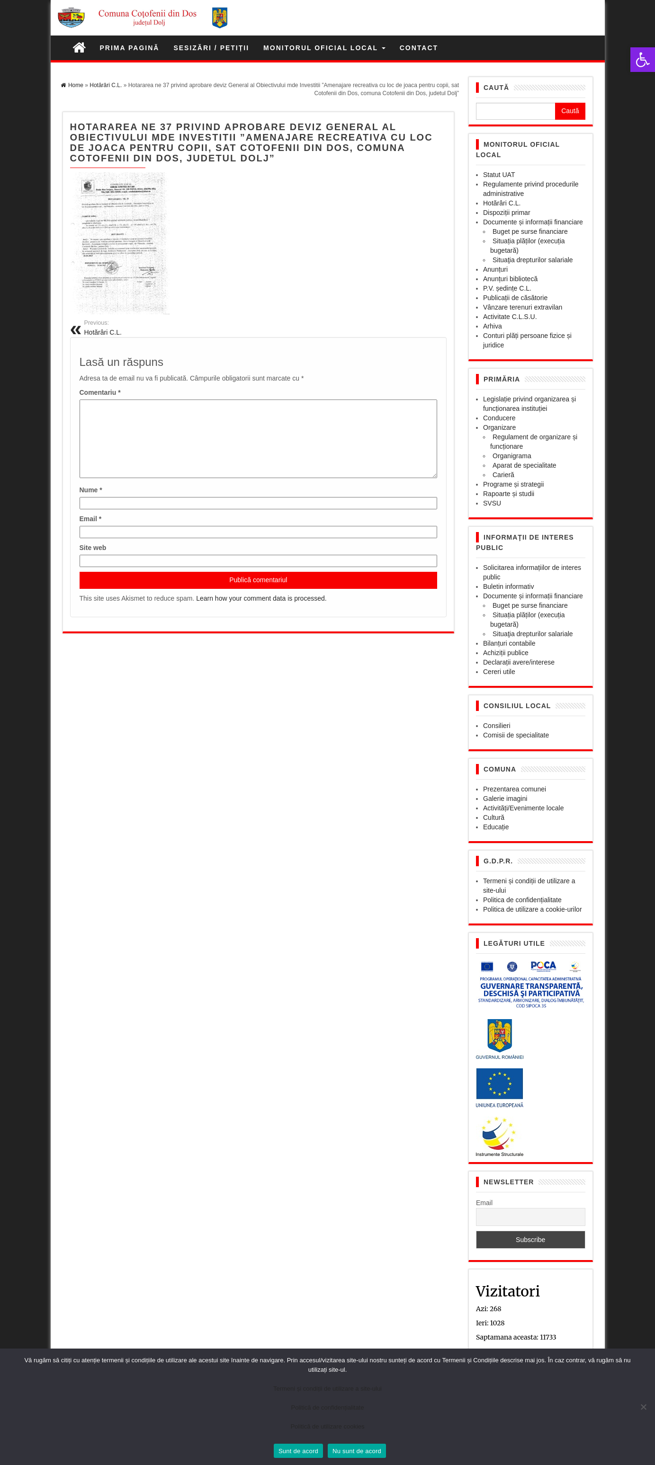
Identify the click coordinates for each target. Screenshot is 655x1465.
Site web (93, 547)
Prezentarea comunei (514, 789)
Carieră (503, 475)
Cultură (493, 817)
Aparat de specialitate (524, 465)
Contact (419, 48)
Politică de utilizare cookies (327, 1426)
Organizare (499, 427)
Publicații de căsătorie (515, 298)
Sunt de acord (298, 1451)
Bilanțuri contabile (509, 643)
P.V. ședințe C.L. (507, 288)
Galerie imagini (505, 798)
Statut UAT (499, 174)
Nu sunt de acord (356, 1451)
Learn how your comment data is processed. (261, 598)
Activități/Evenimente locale (523, 808)
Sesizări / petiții (211, 48)
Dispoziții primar (506, 212)
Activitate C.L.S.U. (510, 316)
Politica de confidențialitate (522, 900)
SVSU (492, 503)
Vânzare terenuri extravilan (522, 307)
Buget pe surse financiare (530, 231)
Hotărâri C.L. (501, 203)
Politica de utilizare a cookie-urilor (532, 909)
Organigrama (512, 456)
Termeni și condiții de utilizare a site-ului (327, 1388)
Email (91, 519)
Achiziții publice (506, 653)
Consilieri (497, 725)
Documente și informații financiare (533, 222)
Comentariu (100, 392)
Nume (91, 490)
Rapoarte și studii (508, 493)
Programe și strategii (513, 484)
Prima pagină (130, 48)
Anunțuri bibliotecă (510, 279)
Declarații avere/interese (519, 662)
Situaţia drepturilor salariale (533, 260)
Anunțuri (495, 269)
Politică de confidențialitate (327, 1407)
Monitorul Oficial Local (324, 48)
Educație (496, 827)
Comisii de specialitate (516, 735)
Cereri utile (499, 671)
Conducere (499, 418)
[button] (642, 59)
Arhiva (492, 326)
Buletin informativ (508, 586)
